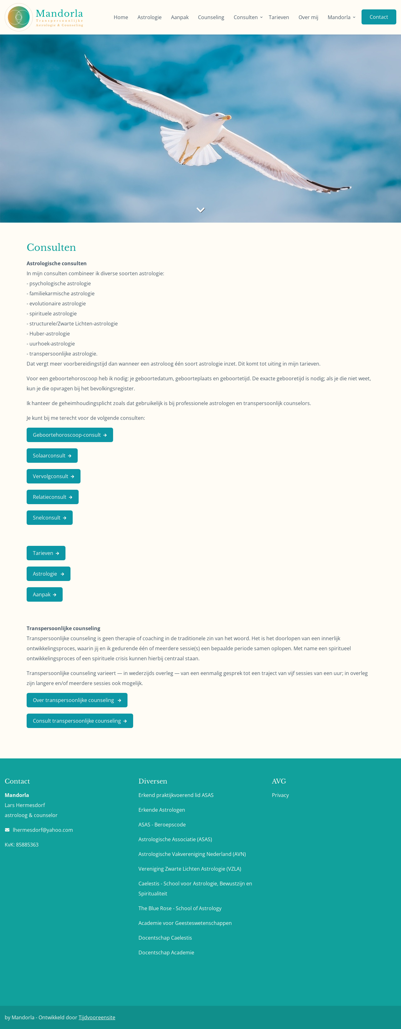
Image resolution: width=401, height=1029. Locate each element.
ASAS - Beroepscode (162, 824)
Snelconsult (46, 517)
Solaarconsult (49, 455)
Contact (379, 16)
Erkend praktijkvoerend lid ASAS (176, 795)
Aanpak (180, 17)
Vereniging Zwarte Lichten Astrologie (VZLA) (189, 868)
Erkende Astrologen (161, 809)
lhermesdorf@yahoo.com (43, 829)
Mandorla (339, 17)
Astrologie (150, 17)
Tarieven (279, 17)
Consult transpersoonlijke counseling (77, 720)
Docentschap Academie (166, 952)
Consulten (246, 17)
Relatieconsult (49, 496)
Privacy (280, 795)
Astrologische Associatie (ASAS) (175, 839)
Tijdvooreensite (97, 1017)
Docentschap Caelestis (165, 937)
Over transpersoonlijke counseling (74, 700)
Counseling (211, 17)
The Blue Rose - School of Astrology (179, 908)
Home (121, 17)
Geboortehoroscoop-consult (67, 434)
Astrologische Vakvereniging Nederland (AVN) (192, 854)
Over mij (308, 17)
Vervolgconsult (50, 476)
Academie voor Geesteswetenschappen (185, 923)
